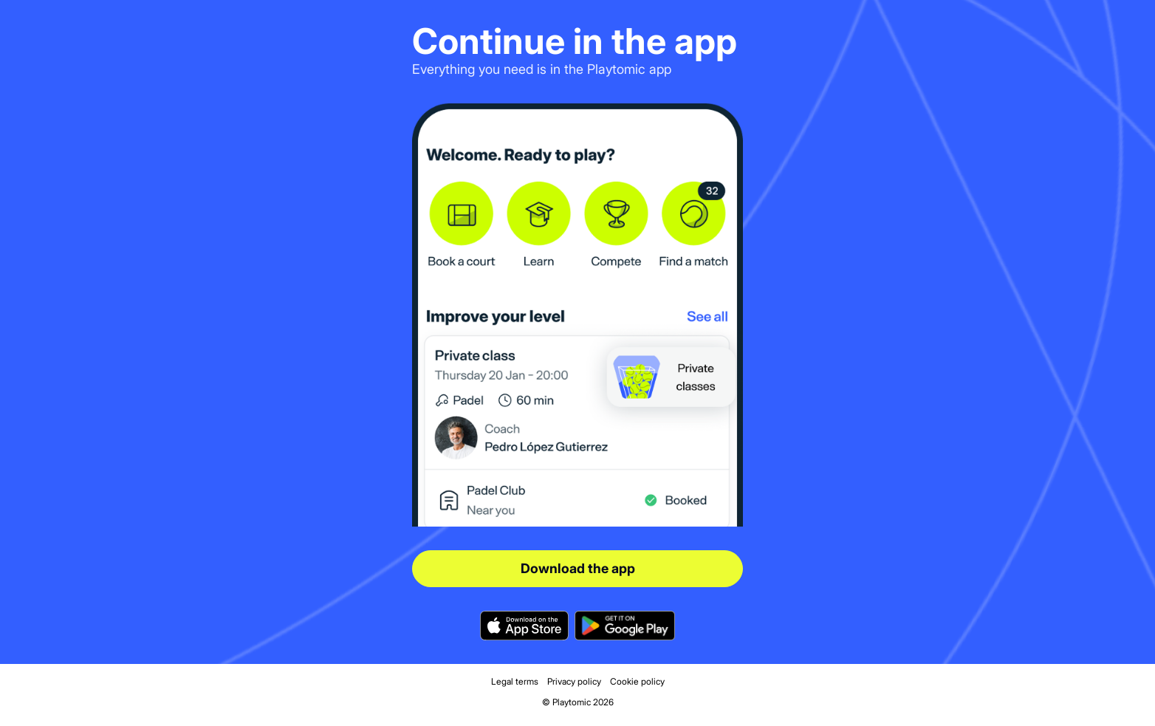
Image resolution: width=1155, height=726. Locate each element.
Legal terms (514, 681)
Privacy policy (574, 681)
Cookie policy (637, 681)
